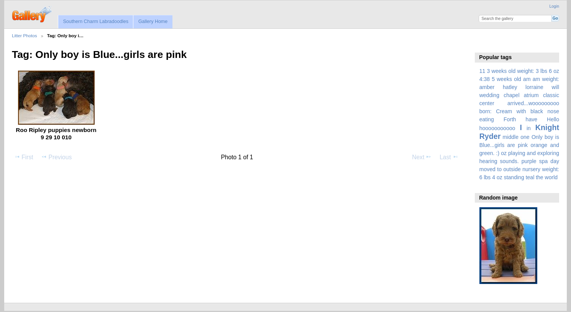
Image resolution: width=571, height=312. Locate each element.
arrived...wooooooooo (533, 103)
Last (449, 157)
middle (510, 137)
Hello (553, 119)
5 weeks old (506, 79)
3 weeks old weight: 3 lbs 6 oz (523, 71)
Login (554, 6)
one (524, 137)
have (531, 119)
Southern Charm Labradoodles (95, 21)
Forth (510, 119)
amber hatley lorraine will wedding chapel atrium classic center (519, 95)
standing (514, 177)
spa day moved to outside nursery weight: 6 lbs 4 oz (519, 169)
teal (530, 177)
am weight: (546, 79)
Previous (56, 157)
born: (485, 111)
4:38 (484, 79)
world (551, 177)
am (527, 79)
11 (482, 71)
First (23, 157)
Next (422, 157)
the (539, 177)
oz (504, 153)
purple (529, 161)
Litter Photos (24, 35)
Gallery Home (152, 21)
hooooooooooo (497, 128)
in (529, 128)
